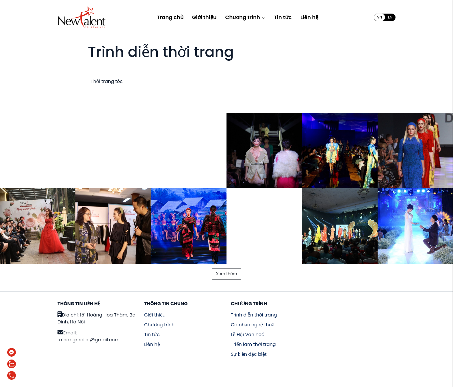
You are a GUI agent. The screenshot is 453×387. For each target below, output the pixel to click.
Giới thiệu (204, 17)
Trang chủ (170, 17)
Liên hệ (309, 17)
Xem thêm (226, 274)
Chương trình (245, 17)
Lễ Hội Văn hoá (248, 334)
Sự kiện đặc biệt (249, 354)
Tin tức (283, 17)
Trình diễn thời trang (254, 315)
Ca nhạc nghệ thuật (253, 324)
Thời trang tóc (107, 81)
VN (379, 17)
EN (390, 17)
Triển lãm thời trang (253, 344)
